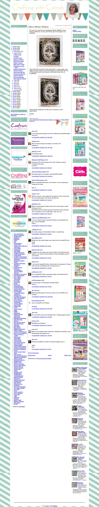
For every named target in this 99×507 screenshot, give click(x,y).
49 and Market (18, 234)
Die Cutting (17, 276)
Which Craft (17, 400)
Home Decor (18, 299)
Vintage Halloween (80, 406)
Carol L (34, 193)
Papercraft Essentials (17, 337)
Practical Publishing (20, 349)
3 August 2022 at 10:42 (42, 200)
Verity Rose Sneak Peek (81, 432)
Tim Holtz (17, 389)
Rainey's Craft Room (38, 159)
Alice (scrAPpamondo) (39, 171)
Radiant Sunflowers (20, 69)
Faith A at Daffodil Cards (39, 217)
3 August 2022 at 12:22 (42, 225)
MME (16, 311)
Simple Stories (18, 366)
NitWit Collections (19, 329)
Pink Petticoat (18, 343)
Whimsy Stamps (19, 401)
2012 (15, 106)
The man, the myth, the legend (81, 458)
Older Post (67, 355)
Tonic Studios (18, 393)
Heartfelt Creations (20, 297)
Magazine (17, 313)
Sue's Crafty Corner (38, 180)
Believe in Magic (19, 59)
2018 (15, 96)
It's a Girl (79, 444)
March (16, 86)
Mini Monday (18, 319)
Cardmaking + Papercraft (18, 244)
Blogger (22, 406)
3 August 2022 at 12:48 (42, 234)
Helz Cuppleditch (19, 298)
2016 (15, 99)
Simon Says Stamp (20, 365)
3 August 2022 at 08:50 (42, 156)
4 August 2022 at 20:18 (42, 325)
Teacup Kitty (80, 471)
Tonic (15, 390)
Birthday (16, 238)
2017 (14, 98)
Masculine (17, 317)
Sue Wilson (17, 382)
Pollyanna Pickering (20, 348)
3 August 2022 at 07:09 (42, 147)
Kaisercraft (17, 306)
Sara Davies (17, 354)
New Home (17, 327)
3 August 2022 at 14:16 (41, 246)
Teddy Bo (17, 385)
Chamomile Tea (81, 380)
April (15, 85)
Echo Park (17, 285)
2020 (15, 93)
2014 (15, 103)
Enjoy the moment (80, 483)
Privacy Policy (77, 31)
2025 (15, 46)
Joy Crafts (17, 305)
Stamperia (17, 378)
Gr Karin (34, 306)
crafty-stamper (36, 280)
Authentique (17, 236)
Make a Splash (18, 63)
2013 (15, 104)
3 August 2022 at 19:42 (42, 286)
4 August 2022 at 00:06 (42, 296)
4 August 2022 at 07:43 (42, 308)
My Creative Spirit (19, 322)
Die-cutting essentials (17, 278)
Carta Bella (17, 248)
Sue (33, 312)
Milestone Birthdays (20, 318)
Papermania (17, 339)
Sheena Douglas (19, 364)
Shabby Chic (18, 361)
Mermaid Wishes (19, 77)
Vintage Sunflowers (19, 74)
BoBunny (17, 239)
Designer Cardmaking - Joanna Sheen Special (18, 270)
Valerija (34, 141)
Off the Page (18, 330)
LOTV (16, 307)
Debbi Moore (18, 267)
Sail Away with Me (19, 72)
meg (33, 131)
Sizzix (16, 370)
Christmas (17, 250)
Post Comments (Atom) (44, 358)
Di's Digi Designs (19, 275)
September (17, 51)
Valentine (17, 397)
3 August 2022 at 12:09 (42, 213)
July (15, 80)
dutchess (34, 204)
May (15, 83)
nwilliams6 (35, 229)
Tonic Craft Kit (18, 392)
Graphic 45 (17, 295)
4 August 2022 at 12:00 (42, 317)
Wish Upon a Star (19, 64)
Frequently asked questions (19, 293)
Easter (16, 283)
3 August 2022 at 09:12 (42, 168)
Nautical (16, 325)
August (16, 53)
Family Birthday (18, 287)
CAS (15, 240)
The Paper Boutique (20, 386)
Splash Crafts (18, 377)
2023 (15, 48)
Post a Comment (33, 353)
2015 (15, 101)
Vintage (16, 398)
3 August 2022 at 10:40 (42, 190)
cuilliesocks (35, 272)
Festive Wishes (18, 70)
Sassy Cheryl (18, 358)
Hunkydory (17, 302)
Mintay (16, 321)
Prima (15, 350)
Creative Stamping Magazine (19, 264)
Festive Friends (18, 75)
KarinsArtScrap (36, 300)
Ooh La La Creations (20, 333)
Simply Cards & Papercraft (18, 368)
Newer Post (31, 355)
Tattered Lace (18, 384)
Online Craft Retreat (20, 331)
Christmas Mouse (80, 419)
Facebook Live (18, 286)
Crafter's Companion (20, 256)
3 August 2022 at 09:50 (42, 176)
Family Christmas (19, 289)
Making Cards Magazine (18, 315)
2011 (14, 107)
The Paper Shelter (19, 388)
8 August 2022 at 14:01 (41, 349)
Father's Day (18, 290)
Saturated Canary (19, 360)
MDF (15, 310)
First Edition (17, 291)
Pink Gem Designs (19, 342)
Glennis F (35, 151)
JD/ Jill (34, 290)
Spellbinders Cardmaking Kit (18, 375)
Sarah (33, 261)
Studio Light (17, 381)
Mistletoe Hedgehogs (81, 393)
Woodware (17, 402)
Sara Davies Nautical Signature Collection (20, 356)
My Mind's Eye (18, 323)
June (15, 82)
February (17, 88)
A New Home (17, 54)
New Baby (17, 326)
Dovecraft (17, 282)
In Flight (16, 56)
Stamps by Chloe (19, 380)
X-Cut (16, 404)
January (16, 90)
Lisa (33, 329)
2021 (15, 91)
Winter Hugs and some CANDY (82, 368)
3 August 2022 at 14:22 (42, 268)
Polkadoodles (18, 345)
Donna (34, 321)
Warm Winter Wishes (20, 78)
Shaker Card (18, 362)
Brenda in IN (35, 249)
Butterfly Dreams (19, 61)
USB (15, 396)
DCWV (16, 266)
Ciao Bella (17, 251)
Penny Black (17, 341)
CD (15, 242)
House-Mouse (18, 301)
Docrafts (16, 281)
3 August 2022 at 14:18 (41, 258)
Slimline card (18, 372)
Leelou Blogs (53, 505)
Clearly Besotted (19, 252)
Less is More (18, 309)
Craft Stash (17, 255)
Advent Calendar (19, 235)
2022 (15, 50)
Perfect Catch (18, 58)
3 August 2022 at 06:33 (42, 137)
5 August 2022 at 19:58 (42, 335)
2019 (15, 95)
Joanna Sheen (18, 303)
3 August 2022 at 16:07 (42, 276)
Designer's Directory (20, 274)
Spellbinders (18, 373)
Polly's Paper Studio (20, 346)
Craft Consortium (19, 254)
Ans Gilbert (35, 238)
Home (50, 355)
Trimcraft (16, 394)
